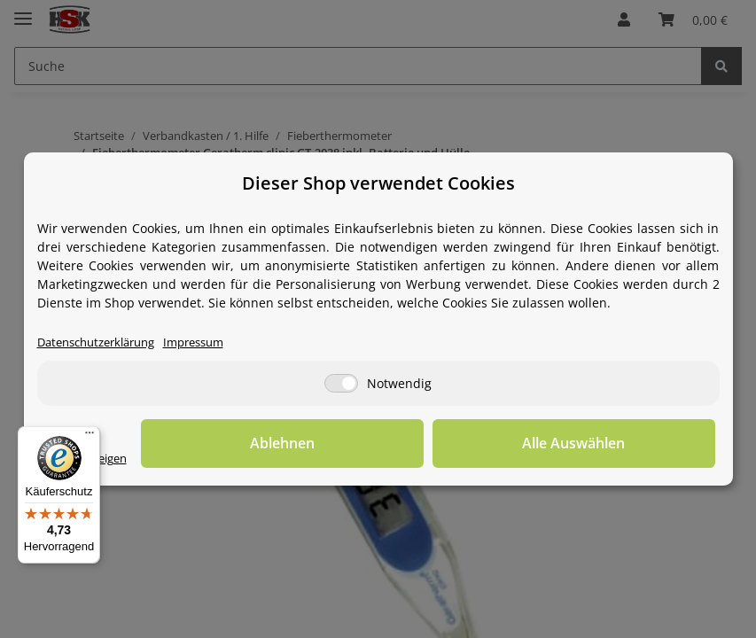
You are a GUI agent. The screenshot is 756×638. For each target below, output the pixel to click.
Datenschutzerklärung (103, 343)
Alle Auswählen (626, 444)
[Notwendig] (341, 384)
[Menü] (89, 436)
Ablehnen (440, 444)
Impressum (212, 343)
